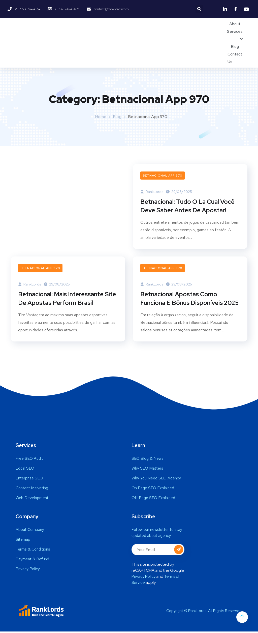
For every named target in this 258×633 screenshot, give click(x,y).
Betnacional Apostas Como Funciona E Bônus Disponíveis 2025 (189, 299)
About (234, 23)
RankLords (152, 191)
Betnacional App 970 (162, 176)
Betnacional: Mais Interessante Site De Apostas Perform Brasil (67, 299)
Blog (235, 46)
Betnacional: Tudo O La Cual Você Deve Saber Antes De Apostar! (187, 206)
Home (100, 116)
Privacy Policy (143, 578)
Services (235, 31)
